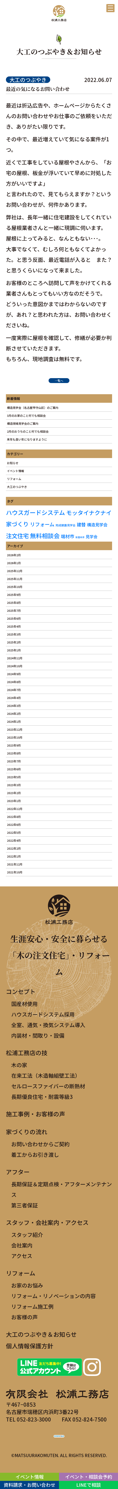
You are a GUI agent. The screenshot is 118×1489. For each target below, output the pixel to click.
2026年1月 (14, 563)
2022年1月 (14, 856)
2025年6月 (14, 618)
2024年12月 (14, 658)
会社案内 (21, 1245)
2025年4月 (14, 626)
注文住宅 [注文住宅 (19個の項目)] (17, 535)
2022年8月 (14, 817)
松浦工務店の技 (26, 1052)
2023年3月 (14, 785)
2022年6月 (14, 825)
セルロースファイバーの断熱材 (48, 1086)
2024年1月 (14, 721)
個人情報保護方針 (29, 1345)
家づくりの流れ (26, 1131)
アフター (18, 1171)
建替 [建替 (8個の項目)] (81, 524)
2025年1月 (14, 650)
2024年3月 (14, 706)
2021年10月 (14, 872)
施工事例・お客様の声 (35, 1113)
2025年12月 (14, 571)
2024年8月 (14, 682)
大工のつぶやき (17, 487)
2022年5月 (14, 832)
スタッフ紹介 (27, 1234)
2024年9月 (14, 674)
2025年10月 (14, 587)
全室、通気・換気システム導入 (48, 1025)
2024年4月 (14, 698)
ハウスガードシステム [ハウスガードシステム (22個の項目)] (35, 512)
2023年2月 (14, 793)
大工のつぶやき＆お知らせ (41, 1334)
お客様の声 (24, 1317)
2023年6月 (14, 769)
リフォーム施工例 (32, 1306)
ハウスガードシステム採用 (43, 1014)
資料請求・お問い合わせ (29, 1484)
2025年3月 (14, 634)
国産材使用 (24, 1003)
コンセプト (21, 991)
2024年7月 (14, 690)
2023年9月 (14, 745)
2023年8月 (14, 753)
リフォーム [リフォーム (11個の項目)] (42, 524)
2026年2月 (14, 555)
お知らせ (12, 463)
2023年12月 (14, 729)
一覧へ (59, 381)
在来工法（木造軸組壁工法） (45, 1075)
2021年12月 (14, 864)
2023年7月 (14, 761)
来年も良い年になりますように (27, 439)
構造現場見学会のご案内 (22, 423)
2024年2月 (14, 714)
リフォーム (14, 479)
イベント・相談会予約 (88, 1476)
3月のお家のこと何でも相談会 (26, 416)
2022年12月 (14, 809)
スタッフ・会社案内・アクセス (47, 1222)
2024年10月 (14, 666)
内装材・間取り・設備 (37, 1035)
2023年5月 (14, 777)
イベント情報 (15, 471)
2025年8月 (14, 603)
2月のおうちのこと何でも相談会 (28, 431)
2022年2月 (14, 848)
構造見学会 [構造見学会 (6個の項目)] (97, 524)
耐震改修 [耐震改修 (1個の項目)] (80, 537)
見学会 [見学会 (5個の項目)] (91, 536)
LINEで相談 (88, 1484)
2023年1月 (14, 801)
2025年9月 (14, 595)
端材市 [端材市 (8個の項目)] (67, 536)
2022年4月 (14, 840)
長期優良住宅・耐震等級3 (42, 1096)
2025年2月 (14, 642)
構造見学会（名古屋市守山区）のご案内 (32, 408)
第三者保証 (24, 1205)
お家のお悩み (27, 1285)
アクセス (21, 1255)
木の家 (19, 1065)
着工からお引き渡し (35, 1154)
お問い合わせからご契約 (40, 1144)
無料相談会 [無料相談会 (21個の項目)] (45, 535)
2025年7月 (14, 610)
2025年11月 (14, 579)
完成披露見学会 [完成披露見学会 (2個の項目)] (66, 525)
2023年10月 (14, 737)
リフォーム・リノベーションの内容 (53, 1296)
